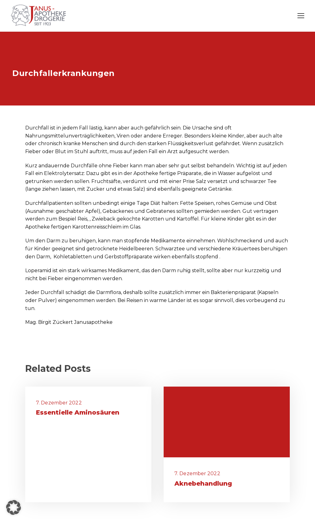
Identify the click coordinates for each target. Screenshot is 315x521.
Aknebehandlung (203, 483)
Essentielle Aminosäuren (77, 412)
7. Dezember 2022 (59, 403)
